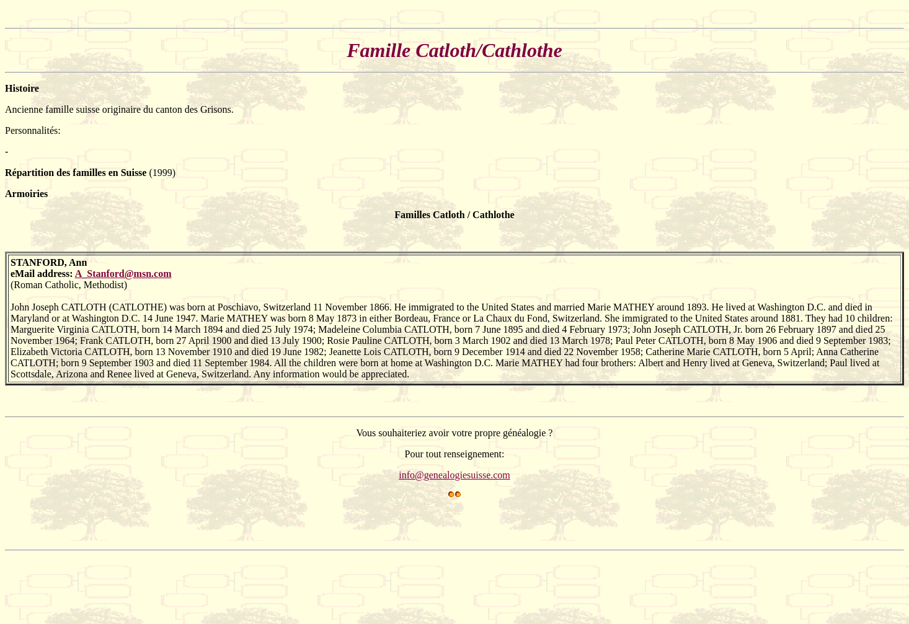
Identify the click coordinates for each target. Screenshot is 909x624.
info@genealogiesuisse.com (454, 475)
